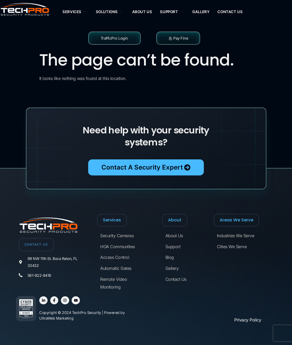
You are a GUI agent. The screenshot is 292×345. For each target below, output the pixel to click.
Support (171, 12)
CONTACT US (36, 244)
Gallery (200, 11)
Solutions (109, 12)
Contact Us (230, 11)
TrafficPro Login (114, 38)
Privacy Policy (247, 320)
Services (74, 12)
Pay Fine (178, 38)
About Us (142, 11)
